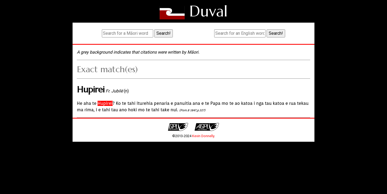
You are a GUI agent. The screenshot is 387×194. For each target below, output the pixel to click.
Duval (208, 11)
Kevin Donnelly (203, 136)
